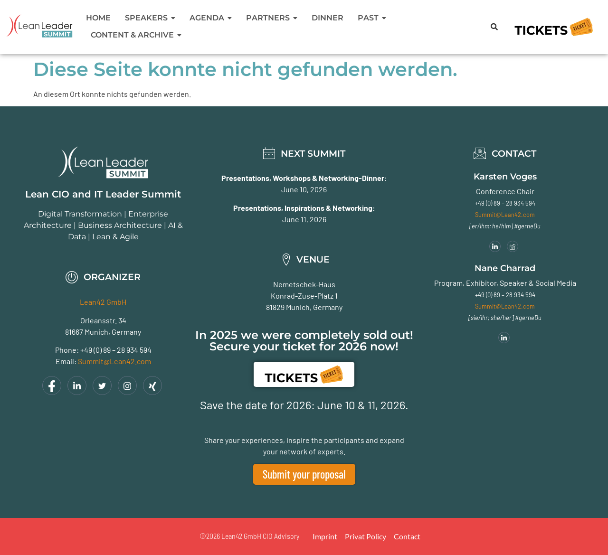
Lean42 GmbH (103, 301)
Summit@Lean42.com (114, 361)
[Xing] (152, 385)
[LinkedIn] (76, 385)
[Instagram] (127, 385)
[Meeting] (512, 246)
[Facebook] (51, 385)
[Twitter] (102, 385)
